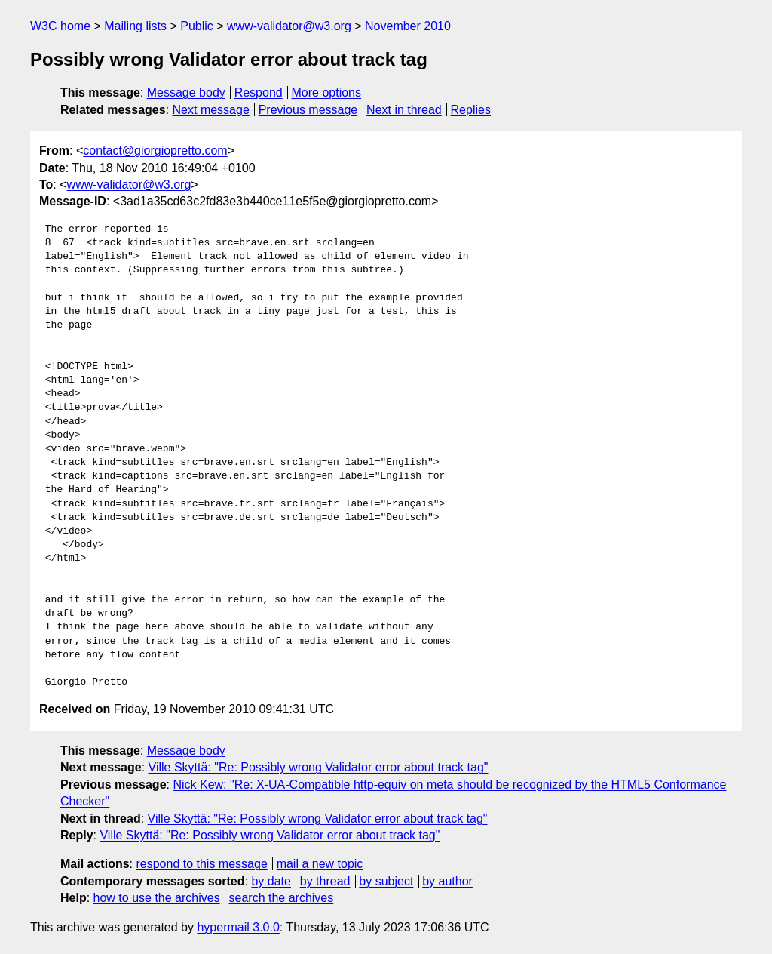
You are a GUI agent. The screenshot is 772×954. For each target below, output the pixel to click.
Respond (258, 92)
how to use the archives (156, 897)
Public (196, 26)
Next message (211, 109)
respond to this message (201, 863)
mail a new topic (320, 863)
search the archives (281, 897)
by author (447, 881)
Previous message (308, 109)
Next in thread (404, 109)
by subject (386, 881)
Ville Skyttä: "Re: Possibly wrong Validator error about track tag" (319, 767)
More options (327, 92)
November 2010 (408, 26)
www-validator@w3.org (289, 26)
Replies (471, 109)
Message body (186, 92)
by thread (325, 881)
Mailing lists (135, 26)
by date (270, 881)
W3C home (60, 26)
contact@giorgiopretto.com (155, 150)
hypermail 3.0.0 (238, 927)
